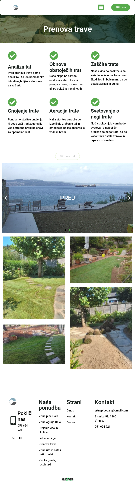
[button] (101, 7)
